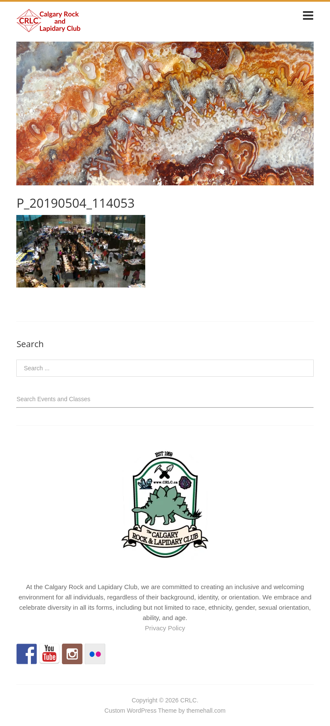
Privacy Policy (165, 628)
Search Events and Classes (53, 399)
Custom (114, 710)
